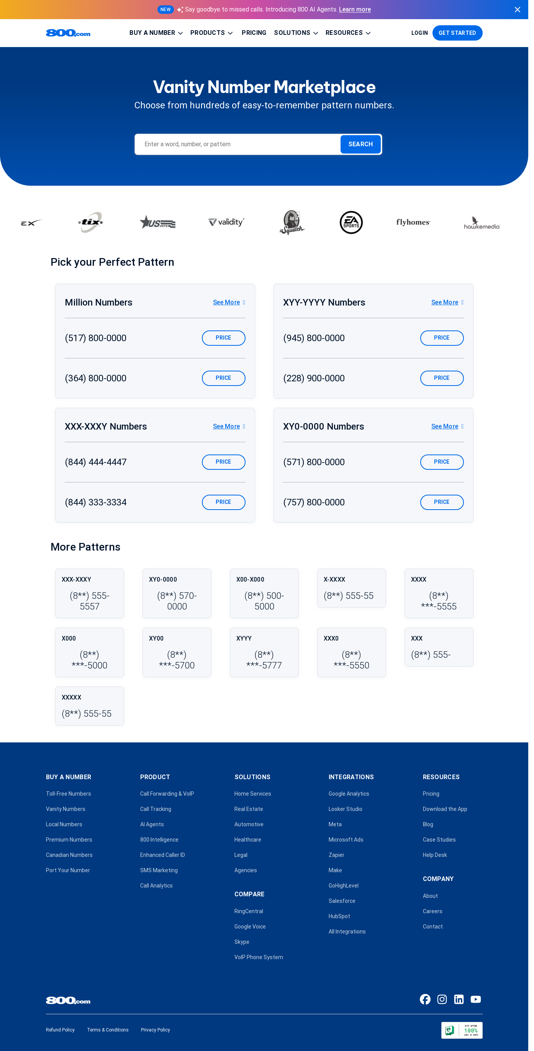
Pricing (254, 32)
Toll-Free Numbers (68, 794)
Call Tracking (155, 809)
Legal (240, 855)
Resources (349, 33)
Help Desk (435, 855)
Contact (433, 927)
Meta (335, 824)
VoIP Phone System (258, 957)
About (430, 896)
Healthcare (247, 840)
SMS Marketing (159, 870)
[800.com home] (68, 33)
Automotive (249, 824)
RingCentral (248, 911)
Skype (241, 942)
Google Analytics (349, 794)
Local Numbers (64, 824)
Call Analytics (156, 886)
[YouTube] (476, 999)
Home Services (252, 794)
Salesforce (342, 901)
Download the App (445, 809)
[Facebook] (425, 999)
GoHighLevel (344, 886)
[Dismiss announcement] (517, 9)
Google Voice (250, 927)
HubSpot (339, 916)
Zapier (336, 855)
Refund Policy (60, 1030)
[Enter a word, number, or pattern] (241, 144)
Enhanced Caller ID (162, 855)
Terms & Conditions (108, 1030)
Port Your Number (68, 870)
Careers (432, 911)
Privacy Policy (155, 1030)
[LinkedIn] (459, 999)
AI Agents (152, 824)
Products (212, 33)
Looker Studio (345, 809)
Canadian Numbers (69, 855)
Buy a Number (156, 33)
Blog (428, 824)
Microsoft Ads (346, 840)
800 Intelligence (159, 840)
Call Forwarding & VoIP (167, 794)
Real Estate (248, 809)
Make (335, 870)
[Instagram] (442, 999)
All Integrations (347, 931)
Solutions (296, 33)
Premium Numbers (69, 840)
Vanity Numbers (65, 809)
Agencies (245, 870)
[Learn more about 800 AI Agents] (264, 9)
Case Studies (439, 840)
